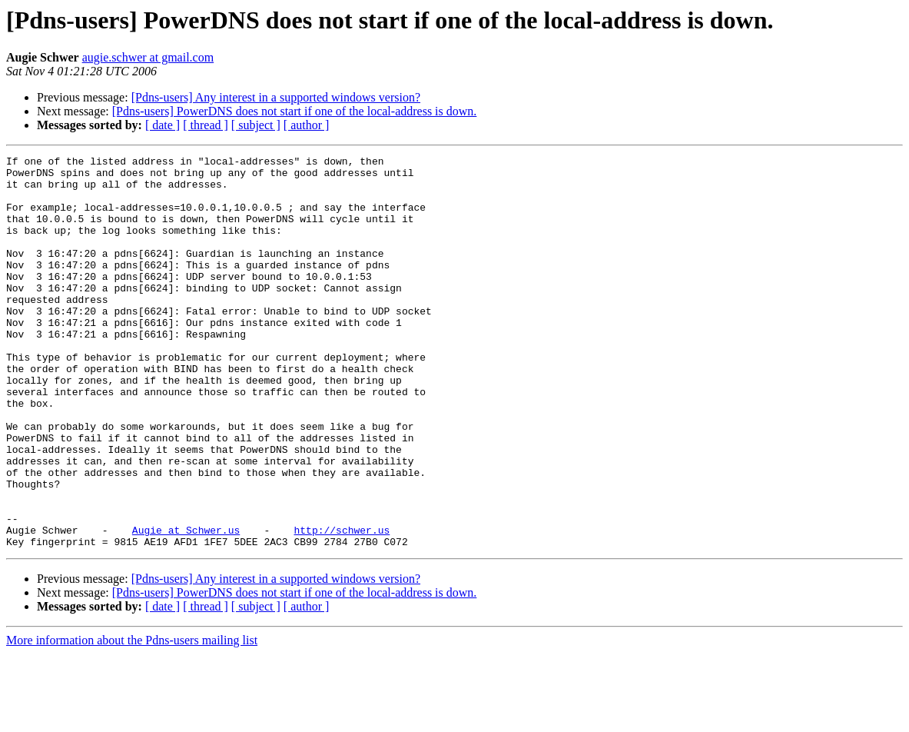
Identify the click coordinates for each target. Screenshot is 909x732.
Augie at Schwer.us (186, 606)
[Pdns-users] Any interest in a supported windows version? (275, 97)
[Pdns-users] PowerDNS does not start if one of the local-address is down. (294, 111)
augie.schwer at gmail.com (148, 57)
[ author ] (307, 124)
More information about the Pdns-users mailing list (131, 718)
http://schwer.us (342, 606)
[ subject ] (255, 124)
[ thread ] (205, 124)
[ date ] (162, 124)
